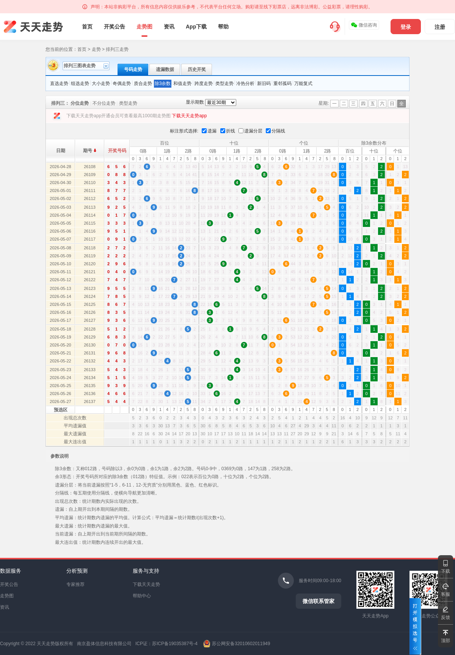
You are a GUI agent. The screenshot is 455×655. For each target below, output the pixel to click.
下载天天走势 (146, 584)
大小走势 (101, 83)
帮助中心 (142, 595)
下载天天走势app (189, 115)
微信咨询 (364, 25)
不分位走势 (104, 103)
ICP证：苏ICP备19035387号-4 (166, 643)
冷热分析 (245, 83)
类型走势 (224, 83)
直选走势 (59, 83)
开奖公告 (114, 27)
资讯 (169, 27)
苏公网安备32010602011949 (241, 643)
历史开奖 (197, 69)
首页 (87, 27)
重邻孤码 (282, 83)
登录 (405, 27)
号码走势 (133, 69)
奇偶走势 (122, 83)
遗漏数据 (165, 69)
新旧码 (264, 83)
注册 (440, 27)
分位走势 (80, 103)
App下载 (196, 27)
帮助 (223, 27)
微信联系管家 (318, 601)
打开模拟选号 (415, 626)
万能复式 (303, 83)
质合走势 (143, 83)
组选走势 (80, 83)
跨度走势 (204, 83)
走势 (96, 49)
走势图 (144, 27)
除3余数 (163, 83)
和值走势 (182, 83)
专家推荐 (75, 584)
